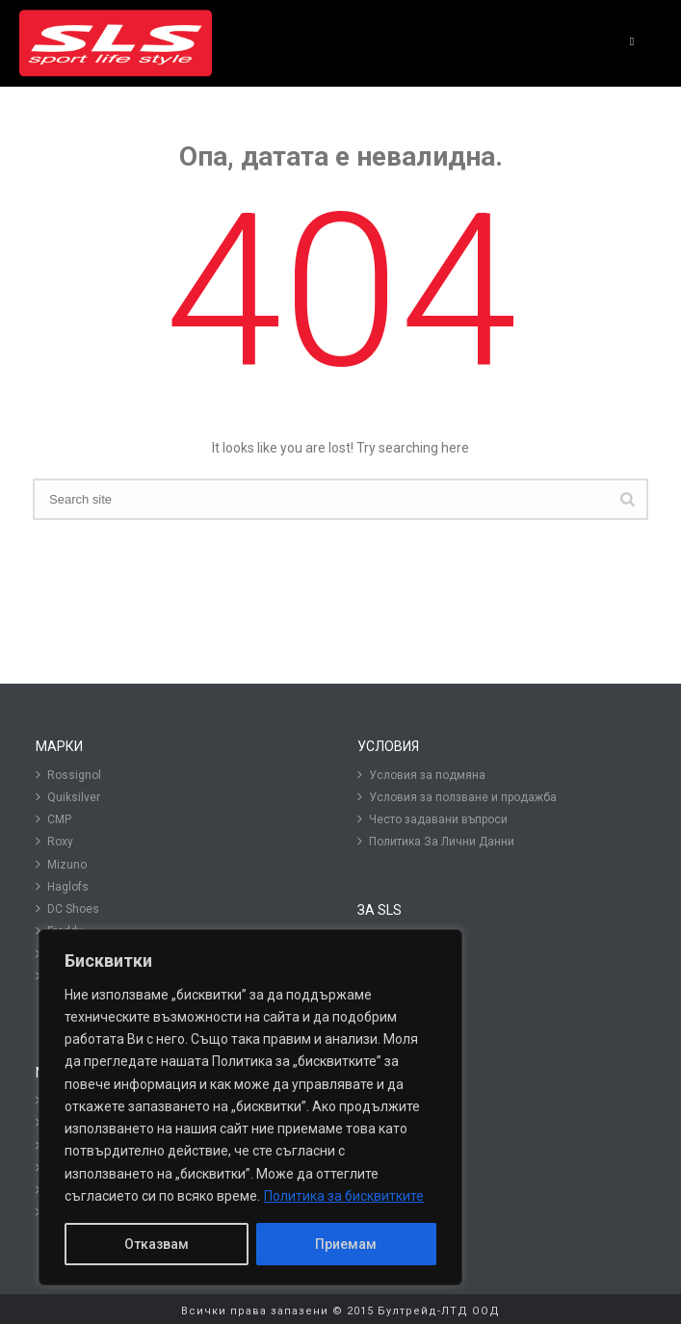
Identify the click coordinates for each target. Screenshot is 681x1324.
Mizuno (61, 864)
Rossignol (68, 774)
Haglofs (62, 886)
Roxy (54, 841)
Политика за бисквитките (344, 1196)
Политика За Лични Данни (435, 841)
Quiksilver (68, 797)
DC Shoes (67, 908)
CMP (53, 819)
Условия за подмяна (421, 774)
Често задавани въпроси (432, 819)
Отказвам (156, 1244)
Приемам (346, 1244)
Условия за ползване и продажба (457, 797)
